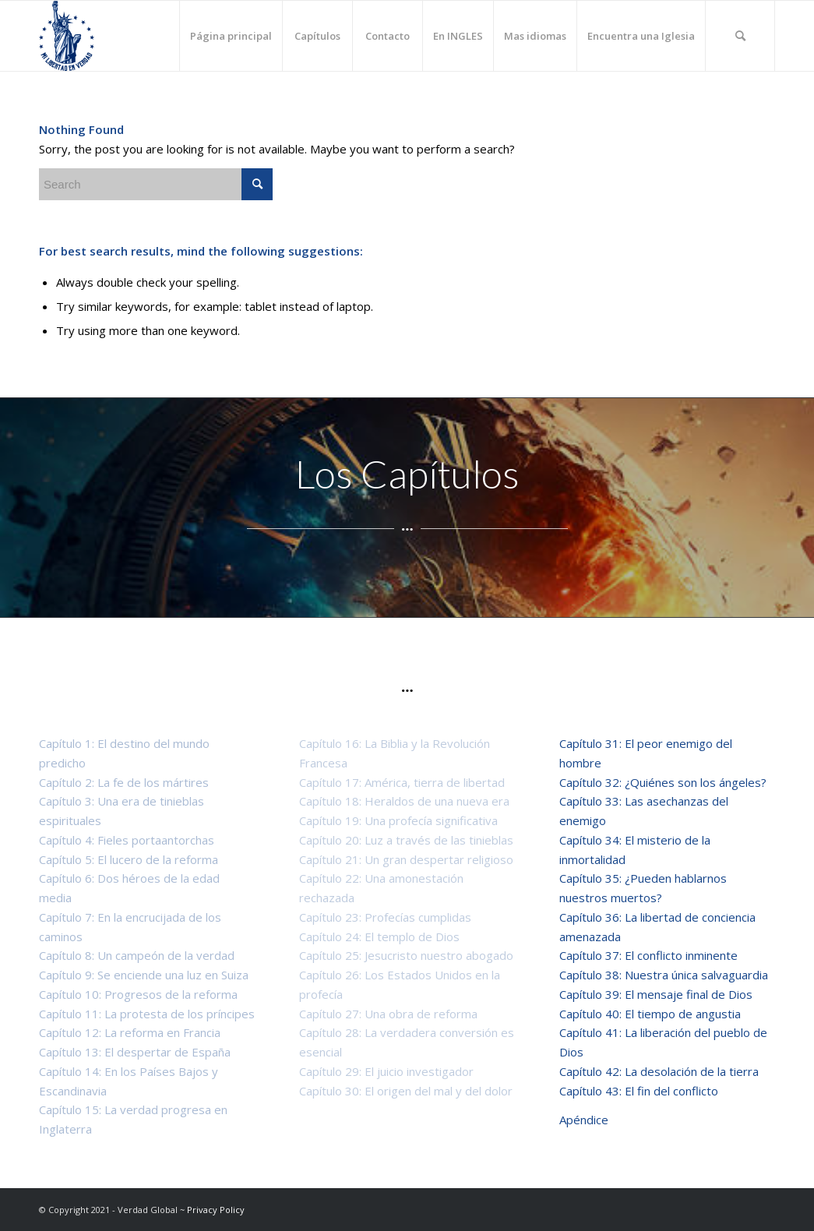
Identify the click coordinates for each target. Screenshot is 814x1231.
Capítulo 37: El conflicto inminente (648, 955)
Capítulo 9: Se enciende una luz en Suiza (143, 974)
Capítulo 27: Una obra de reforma (388, 1013)
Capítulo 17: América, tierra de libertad (402, 782)
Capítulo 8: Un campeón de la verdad (136, 955)
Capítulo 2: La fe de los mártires (124, 782)
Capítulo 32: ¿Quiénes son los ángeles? (662, 782)
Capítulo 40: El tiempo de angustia (650, 1013)
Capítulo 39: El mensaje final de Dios (655, 994)
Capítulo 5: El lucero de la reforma (128, 859)
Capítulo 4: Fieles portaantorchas (126, 840)
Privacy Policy (216, 1209)
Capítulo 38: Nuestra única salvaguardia (663, 974)
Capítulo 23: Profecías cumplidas (385, 917)
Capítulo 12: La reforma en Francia (129, 1032)
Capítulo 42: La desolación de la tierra (659, 1071)
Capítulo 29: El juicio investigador (386, 1071)
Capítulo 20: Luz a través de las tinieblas (406, 840)
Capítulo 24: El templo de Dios (379, 936)
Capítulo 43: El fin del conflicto (641, 1091)
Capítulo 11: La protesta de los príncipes (147, 1013)
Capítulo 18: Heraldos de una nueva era (404, 801)
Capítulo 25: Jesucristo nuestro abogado (406, 955)
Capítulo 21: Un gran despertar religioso (406, 859)
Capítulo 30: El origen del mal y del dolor (406, 1091)
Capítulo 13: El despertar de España (135, 1052)
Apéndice (583, 1119)
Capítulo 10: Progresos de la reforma (138, 994)
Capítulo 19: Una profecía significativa (398, 820)
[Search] (740, 36)
